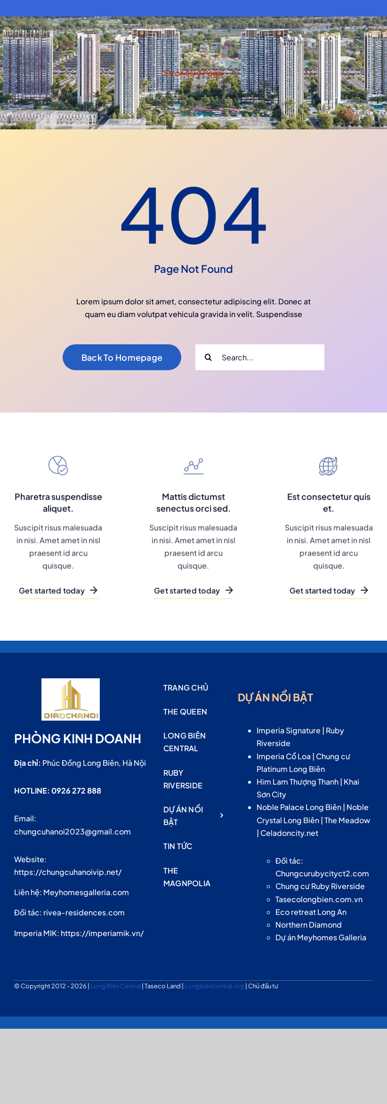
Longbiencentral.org (215, 986)
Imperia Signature (289, 730)
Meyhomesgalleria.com (86, 892)
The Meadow (347, 820)
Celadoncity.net (289, 833)
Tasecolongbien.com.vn (319, 899)
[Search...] (259, 357)
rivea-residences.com (84, 912)
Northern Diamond (308, 924)
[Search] (208, 357)
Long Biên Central (116, 986)
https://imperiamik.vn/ (102, 933)
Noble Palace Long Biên (299, 807)
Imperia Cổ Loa (284, 756)
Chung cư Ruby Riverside (320, 886)
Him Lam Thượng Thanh (298, 781)
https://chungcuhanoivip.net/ (67, 872)
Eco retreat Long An (311, 912)
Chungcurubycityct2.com (322, 873)
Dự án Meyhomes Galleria (320, 937)
